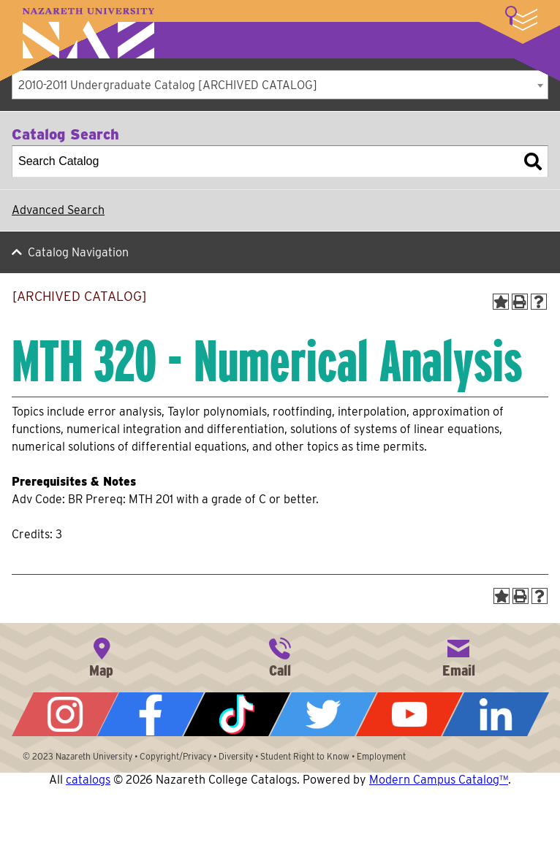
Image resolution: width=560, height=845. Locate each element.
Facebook (151, 714)
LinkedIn (496, 714)
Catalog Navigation (78, 252)
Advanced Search (58, 210)
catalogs (88, 780)
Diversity (236, 756)
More (521, 18)
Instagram (65, 714)
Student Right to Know (304, 756)
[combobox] (280, 84)
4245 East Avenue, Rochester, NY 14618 (102, 656)
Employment (381, 756)
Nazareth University (88, 33)
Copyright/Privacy (175, 756)
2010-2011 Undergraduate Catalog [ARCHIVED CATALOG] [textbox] (167, 85)
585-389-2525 (280, 656)
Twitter (323, 714)
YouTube (409, 714)
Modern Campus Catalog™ (438, 780)
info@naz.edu (458, 656)
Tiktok (237, 714)
